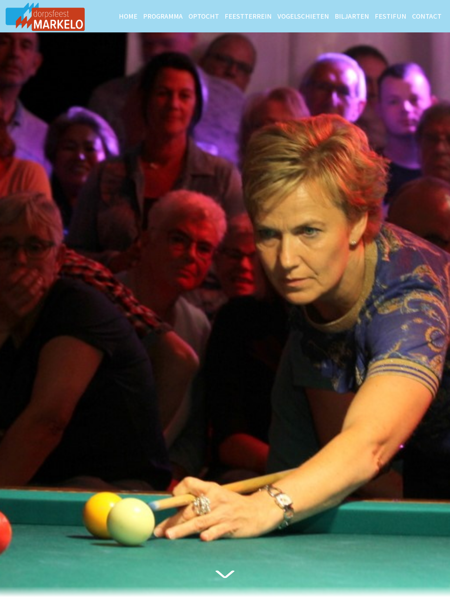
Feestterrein (248, 15)
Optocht (203, 15)
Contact (427, 15)
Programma (163, 15)
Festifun (390, 15)
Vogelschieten (303, 15)
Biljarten (352, 15)
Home (128, 15)
